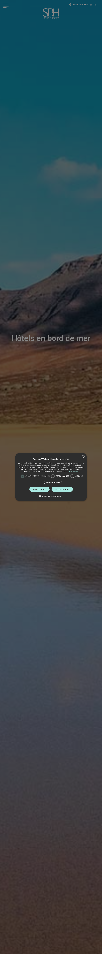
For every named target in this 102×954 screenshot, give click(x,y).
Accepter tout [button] (62, 489)
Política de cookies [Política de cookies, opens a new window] (71, 471)
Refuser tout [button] (39, 489)
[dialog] (51, 477)
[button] (51, 496)
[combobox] (83, 456)
